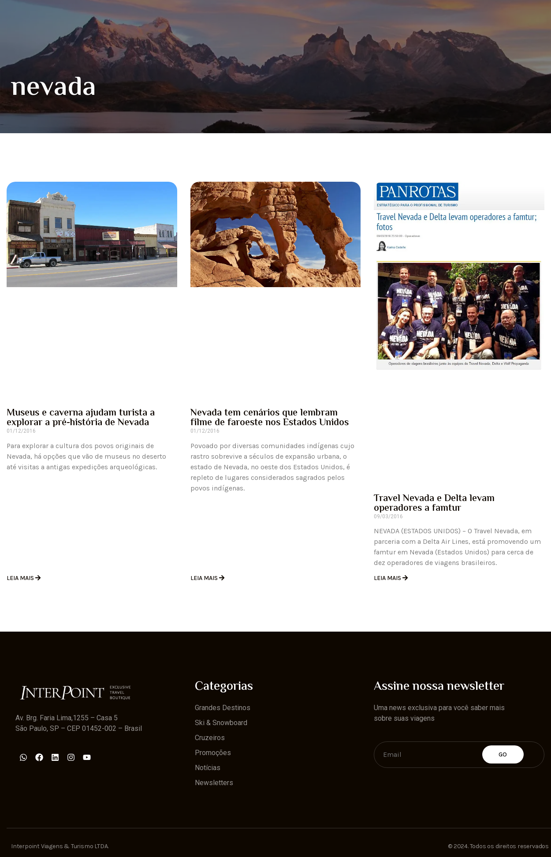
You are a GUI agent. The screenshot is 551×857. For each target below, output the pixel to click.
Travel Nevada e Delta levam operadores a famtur (434, 503)
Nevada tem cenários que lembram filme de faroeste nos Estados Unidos (269, 418)
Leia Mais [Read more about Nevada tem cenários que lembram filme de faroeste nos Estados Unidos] (204, 578)
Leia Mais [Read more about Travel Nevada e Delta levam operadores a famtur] (388, 578)
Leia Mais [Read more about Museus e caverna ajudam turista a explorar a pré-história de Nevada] (21, 578)
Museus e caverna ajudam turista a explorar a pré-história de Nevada (81, 418)
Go (503, 754)
